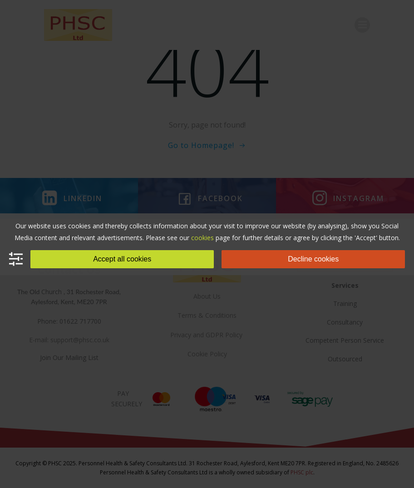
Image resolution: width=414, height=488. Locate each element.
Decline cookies (313, 259)
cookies (202, 237)
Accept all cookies (122, 259)
